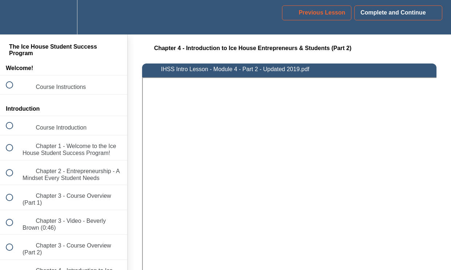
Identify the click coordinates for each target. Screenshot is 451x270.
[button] (13, 17)
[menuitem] (63, 17)
